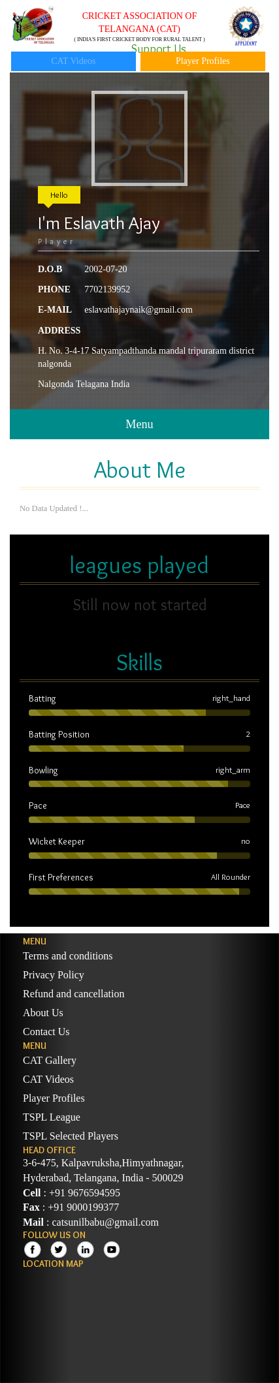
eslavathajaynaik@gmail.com (138, 310)
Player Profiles (203, 61)
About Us (43, 1012)
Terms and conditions (68, 955)
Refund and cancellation (74, 993)
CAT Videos (73, 61)
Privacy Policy (53, 974)
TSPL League (51, 1117)
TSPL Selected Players (70, 1136)
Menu (139, 424)
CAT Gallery (49, 1060)
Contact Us (46, 1031)
